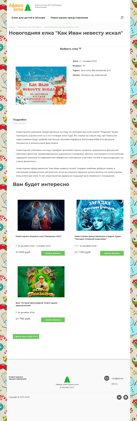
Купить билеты (52, 253)
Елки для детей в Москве (28, 17)
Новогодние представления (69, 17)
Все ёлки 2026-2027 (26, 336)
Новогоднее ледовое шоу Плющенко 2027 (38, 236)
